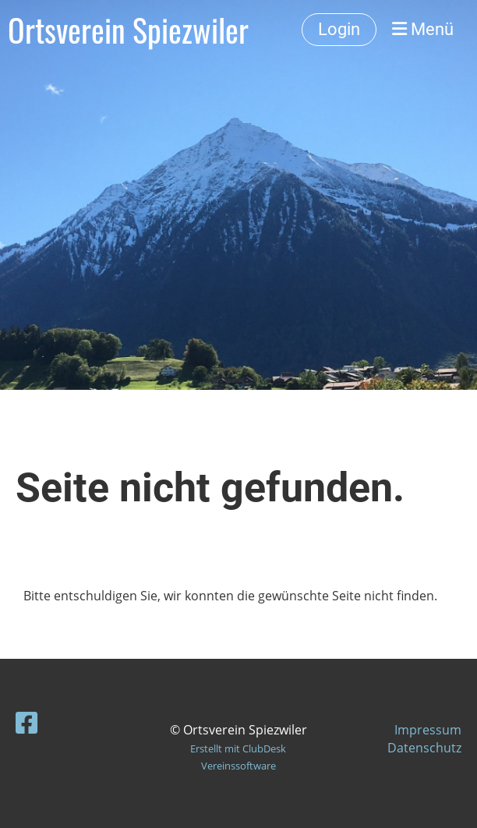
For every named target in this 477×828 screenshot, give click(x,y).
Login (339, 29)
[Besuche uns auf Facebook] (26, 722)
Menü (423, 29)
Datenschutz (424, 747)
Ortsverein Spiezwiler (128, 29)
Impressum (427, 729)
